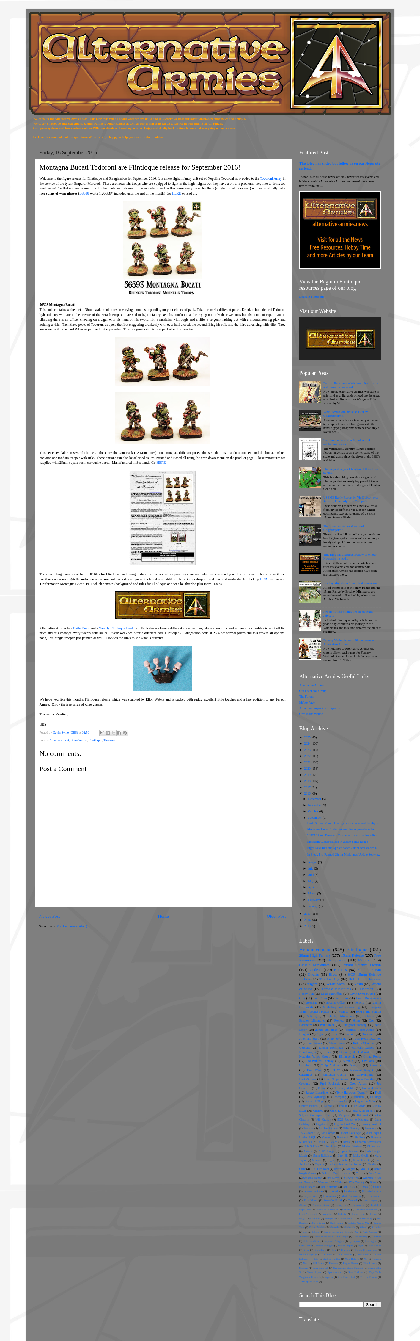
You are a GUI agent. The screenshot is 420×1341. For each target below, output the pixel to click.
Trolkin (343, 1105)
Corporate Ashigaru (334, 1241)
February (314, 899)
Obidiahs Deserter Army (336, 1173)
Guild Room (337, 1110)
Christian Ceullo (334, 1074)
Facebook (343, 1137)
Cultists (342, 1213)
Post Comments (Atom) (72, 926)
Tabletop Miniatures (340, 1016)
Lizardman (330, 1146)
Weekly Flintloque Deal (116, 628)
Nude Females (365, 1079)
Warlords (334, 1227)
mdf (305, 1231)
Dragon (304, 1034)
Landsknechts (339, 1101)
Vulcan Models (317, 1227)
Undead (315, 969)
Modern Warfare (351, 1146)
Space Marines (349, 1151)
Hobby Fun (306, 993)
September (315, 817)
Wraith (339, 1182)
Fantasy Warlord (371, 1124)
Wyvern (329, 1277)
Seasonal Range (312, 1177)
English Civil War (345, 1124)
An (356, 1231)
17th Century (356, 1182)
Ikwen (337, 1169)
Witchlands (349, 1227)
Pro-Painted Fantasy (320, 1061)
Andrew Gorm (321, 1205)
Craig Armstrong (308, 1213)
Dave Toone (305, 1245)
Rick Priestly (370, 1263)
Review (339, 1020)
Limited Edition (308, 1105)
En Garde (359, 1105)
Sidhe (345, 1160)
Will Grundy (323, 1119)
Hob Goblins (311, 1146)
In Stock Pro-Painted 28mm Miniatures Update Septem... (343, 854)
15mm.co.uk (347, 1056)
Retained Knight (361, 1070)
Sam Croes (320, 998)
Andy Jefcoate (336, 1038)
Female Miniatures (336, 989)
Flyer (360, 1245)
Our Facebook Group (313, 691)
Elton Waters (79, 740)
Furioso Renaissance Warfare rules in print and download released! (350, 385)
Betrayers (341, 1205)
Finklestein (350, 1191)
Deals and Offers (331, 993)
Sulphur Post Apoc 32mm (315, 1115)
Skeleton (375, 1065)
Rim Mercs (311, 1200)
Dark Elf (343, 1155)
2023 (307, 749)
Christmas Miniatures (366, 1209)
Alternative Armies (311, 685)
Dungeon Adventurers (368, 1141)
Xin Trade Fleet (346, 1277)
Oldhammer (374, 1146)
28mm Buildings (326, 1029)
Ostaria (308, 1151)
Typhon (319, 1164)
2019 (307, 774)
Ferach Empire (345, 1245)
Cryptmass (322, 1124)
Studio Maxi (336, 1222)
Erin (334, 1034)
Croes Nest (327, 1213)
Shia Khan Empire (364, 1110)
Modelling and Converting (341, 1007)
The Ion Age (329, 979)
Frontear (308, 1128)
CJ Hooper (342, 1236)
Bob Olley (349, 1186)
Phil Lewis (318, 1263)
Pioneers (333, 1263)
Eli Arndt (333, 1191)
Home (163, 916)
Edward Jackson (313, 1191)
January (313, 906)
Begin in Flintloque (311, 296)
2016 (307, 793)
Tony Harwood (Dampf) (352, 1092)
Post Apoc (375, 1173)
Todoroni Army (271, 178)
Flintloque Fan (369, 969)
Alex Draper (370, 1200)
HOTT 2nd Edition (368, 1011)
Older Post (276, 916)
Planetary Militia (344, 1088)
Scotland (303, 1267)
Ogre (320, 1034)
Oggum (332, 1160)
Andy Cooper (370, 1231)
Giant (302, 1169)
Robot (327, 1052)
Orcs (302, 998)
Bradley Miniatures (312, 1020)
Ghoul (306, 1249)
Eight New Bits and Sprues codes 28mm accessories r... (342, 848)
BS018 (84, 193)
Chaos (364, 1186)
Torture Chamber (364, 1043)
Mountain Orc (347, 1218)
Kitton (322, 1088)
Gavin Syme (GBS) (362, 993)
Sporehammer (335, 1272)
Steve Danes (337, 1043)
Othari (360, 1173)
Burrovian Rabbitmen (326, 1209)
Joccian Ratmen (328, 1128)
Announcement (59, 740)
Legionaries (310, 1196)
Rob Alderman (371, 1088)
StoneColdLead (333, 1200)
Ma (316, 1258)
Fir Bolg (360, 1137)
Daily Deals (81, 628)
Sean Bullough (320, 1267)
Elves (333, 974)
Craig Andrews (331, 1065)
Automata (304, 1236)
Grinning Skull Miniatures (356, 1052)
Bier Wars (314, 1070)
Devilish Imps (358, 1213)
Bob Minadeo (307, 1186)
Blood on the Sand (323, 1236)
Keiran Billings (314, 1101)
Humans (340, 969)
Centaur (346, 1209)
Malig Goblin (361, 1155)
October (313, 811)
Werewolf (324, 1182)
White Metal (336, 984)
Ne (365, 1258)
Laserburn (305, 1065)
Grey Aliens (358, 1083)
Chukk (377, 1186)
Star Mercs (333, 1177)
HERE (176, 193)
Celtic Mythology (316, 1097)
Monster (364, 960)
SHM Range (326, 1151)
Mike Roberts (352, 1258)
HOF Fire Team (320, 1169)
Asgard (312, 984)
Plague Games (350, 1263)
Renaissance (373, 1196)
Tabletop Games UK (358, 1222)
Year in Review (368, 1277)
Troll (378, 1092)
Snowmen (371, 1128)
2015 (307, 913)
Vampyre (344, 1115)
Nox (305, 1263)
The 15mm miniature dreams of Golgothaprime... (343, 528)
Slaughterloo (336, 960)
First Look (341, 998)
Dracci (373, 1213)
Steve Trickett (361, 1160)
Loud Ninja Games (336, 1079)
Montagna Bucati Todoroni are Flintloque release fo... (341, 829)
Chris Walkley (360, 1236)
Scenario (311, 1002)
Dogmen (366, 989)
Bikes (373, 1182)
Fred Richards (330, 1083)
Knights (350, 1169)
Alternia (347, 1061)
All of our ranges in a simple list (320, 708)
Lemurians (329, 1196)
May (311, 881)
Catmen (326, 1137)
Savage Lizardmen (317, 1092)
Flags (302, 1218)
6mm (356, 1020)
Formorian (314, 1218)
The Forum (306, 696)
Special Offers (336, 1002)
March (312, 893)
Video (334, 1141)
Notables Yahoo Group (314, 1056)
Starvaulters (351, 1177)
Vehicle (359, 1002)
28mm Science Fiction (362, 965)
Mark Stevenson (351, 1196)
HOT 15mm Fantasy (364, 979)
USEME (304, 1047)
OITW (336, 1070)
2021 (307, 762)
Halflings (375, 1097)
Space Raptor (314, 1272)
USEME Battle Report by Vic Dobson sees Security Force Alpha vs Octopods (350, 499)
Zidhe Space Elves (308, 1281)
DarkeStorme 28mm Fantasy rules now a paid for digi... (343, 823)
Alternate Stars (309, 1038)
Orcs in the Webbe (311, 713)
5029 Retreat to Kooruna (353, 1119)
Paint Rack (327, 1025)
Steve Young (318, 1222)
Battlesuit (362, 1115)
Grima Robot (372, 1056)
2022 (307, 756)
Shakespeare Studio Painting (348, 1267)
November (315, 805)
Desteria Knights (325, 1245)
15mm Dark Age (351, 1133)
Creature (304, 1083)
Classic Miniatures (314, 965)
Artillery (311, 1016)
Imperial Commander (366, 1249)
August (313, 862)
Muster (328, 1105)
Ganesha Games (363, 1047)
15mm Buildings (322, 1155)
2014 (307, 920)
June (311, 874)
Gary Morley (374, 1245)
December (315, 798)
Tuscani (352, 1200)
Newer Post (49, 916)
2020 (307, 768)
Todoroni (109, 740)
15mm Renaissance (368, 998)
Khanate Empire (371, 1191)
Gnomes (318, 1110)
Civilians (368, 1061)
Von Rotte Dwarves (368, 1038)
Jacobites (327, 1254)
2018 (307, 781)
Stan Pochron (355, 1272)
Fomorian (358, 1097)
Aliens (302, 1205)
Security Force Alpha (360, 1029)
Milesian (317, 1160)
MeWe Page (307, 702)
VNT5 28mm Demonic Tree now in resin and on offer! (342, 835)
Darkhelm (305, 1025)
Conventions (365, 1074)
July (311, 868)
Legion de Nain (365, 1101)
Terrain (349, 1034)
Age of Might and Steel (337, 1231)
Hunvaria (345, 1249)
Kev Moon (363, 1254)
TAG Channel (307, 1133)
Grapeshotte (320, 1249)
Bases (346, 1141)
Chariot (372, 1164)
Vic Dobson (328, 1133)
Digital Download (331, 1047)
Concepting (339, 1097)
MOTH (364, 1169)
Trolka (321, 1141)
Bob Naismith (329, 1186)
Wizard (363, 1227)
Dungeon (355, 1065)
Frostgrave (330, 1218)
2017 (307, 787)
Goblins (369, 1016)
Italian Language (308, 1254)
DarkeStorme (308, 1079)
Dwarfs (313, 974)
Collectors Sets (311, 1241)
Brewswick (358, 1205)
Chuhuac (376, 1236)
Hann (333, 1249)
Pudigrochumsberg (354, 1025)
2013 (307, 926)
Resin (358, 984)
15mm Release (352, 955)
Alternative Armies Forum (346, 1164)
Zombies (376, 1227)
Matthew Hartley (331, 1258)
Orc (371, 1020)
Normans (376, 1258)
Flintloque (95, 740)
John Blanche (344, 1254)
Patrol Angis (307, 1052)
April (312, 887)
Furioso (343, 1011)
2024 (307, 743)
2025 (307, 737)
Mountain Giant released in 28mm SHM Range (337, 841)
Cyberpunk (354, 1241)
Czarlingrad (371, 1241)
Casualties (305, 1074)
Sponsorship (366, 1218)
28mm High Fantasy (315, 955)
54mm (315, 1231)
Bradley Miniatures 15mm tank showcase (350, 583)
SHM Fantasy (351, 1128)
